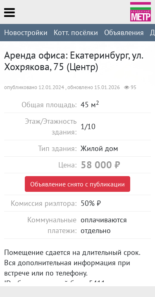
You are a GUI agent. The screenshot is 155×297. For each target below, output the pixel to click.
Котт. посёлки (76, 32)
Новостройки (26, 32)
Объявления (124, 32)
